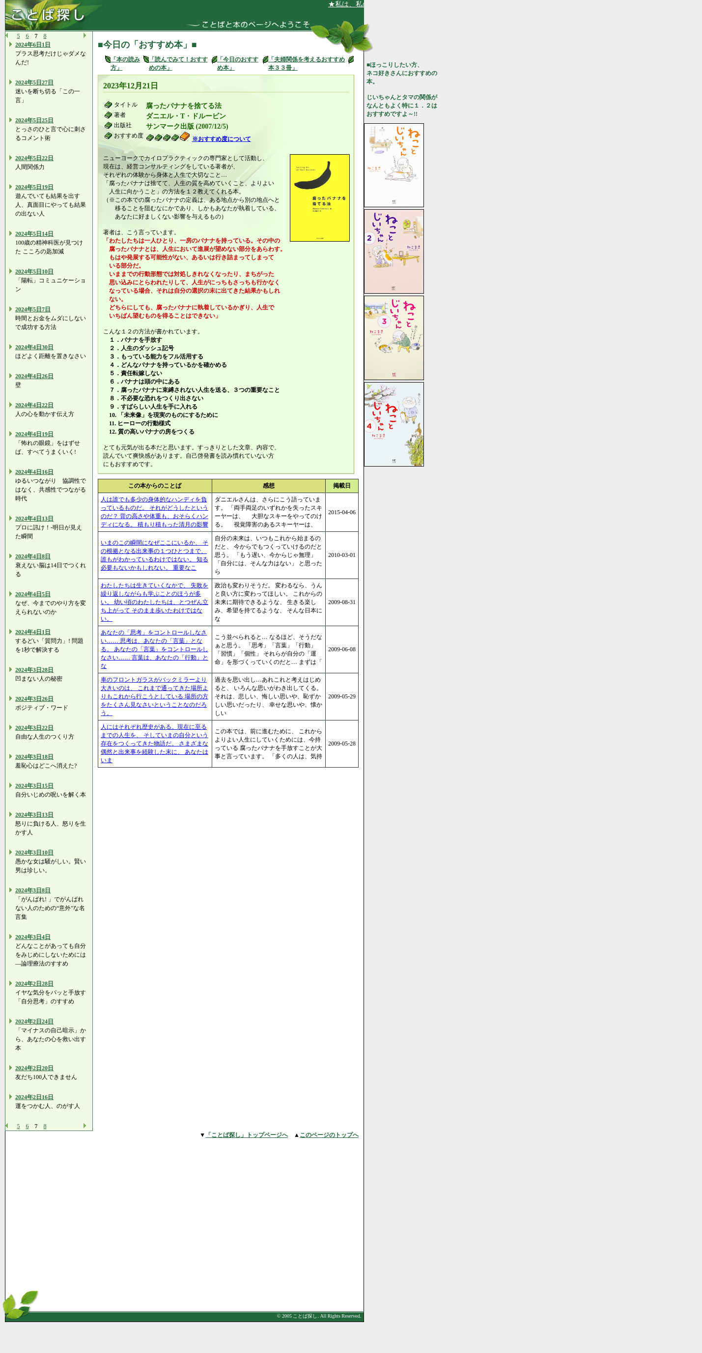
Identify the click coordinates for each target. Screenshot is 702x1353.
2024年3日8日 (33, 890)
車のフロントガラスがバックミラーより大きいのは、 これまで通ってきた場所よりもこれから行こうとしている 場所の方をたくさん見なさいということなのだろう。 (154, 696)
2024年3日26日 (34, 698)
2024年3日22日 (34, 727)
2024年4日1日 (33, 632)
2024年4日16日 (34, 472)
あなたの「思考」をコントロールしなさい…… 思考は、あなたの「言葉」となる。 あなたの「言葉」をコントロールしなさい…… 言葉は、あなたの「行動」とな (154, 649)
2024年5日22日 (34, 158)
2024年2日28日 (34, 983)
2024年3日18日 (34, 756)
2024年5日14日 (34, 233)
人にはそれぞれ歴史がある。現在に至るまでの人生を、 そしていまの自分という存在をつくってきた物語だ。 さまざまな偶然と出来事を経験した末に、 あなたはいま (154, 743)
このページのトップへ (329, 1135)
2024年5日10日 (34, 271)
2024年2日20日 (34, 1068)
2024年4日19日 (34, 434)
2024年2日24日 (34, 1021)
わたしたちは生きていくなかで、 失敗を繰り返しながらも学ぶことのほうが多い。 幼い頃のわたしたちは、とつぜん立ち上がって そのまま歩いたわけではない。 (154, 602)
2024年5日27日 (34, 82)
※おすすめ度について (221, 139)
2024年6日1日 (33, 44)
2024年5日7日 (33, 309)
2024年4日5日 (33, 594)
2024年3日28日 (34, 669)
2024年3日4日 (33, 937)
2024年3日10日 (34, 852)
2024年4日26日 (34, 376)
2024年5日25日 (34, 120)
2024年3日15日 (34, 785)
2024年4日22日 (34, 405)
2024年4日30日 (34, 347)
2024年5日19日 (34, 187)
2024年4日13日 (34, 518)
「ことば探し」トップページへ (246, 1135)
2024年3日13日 (34, 814)
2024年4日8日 (33, 556)
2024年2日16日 (34, 1097)
